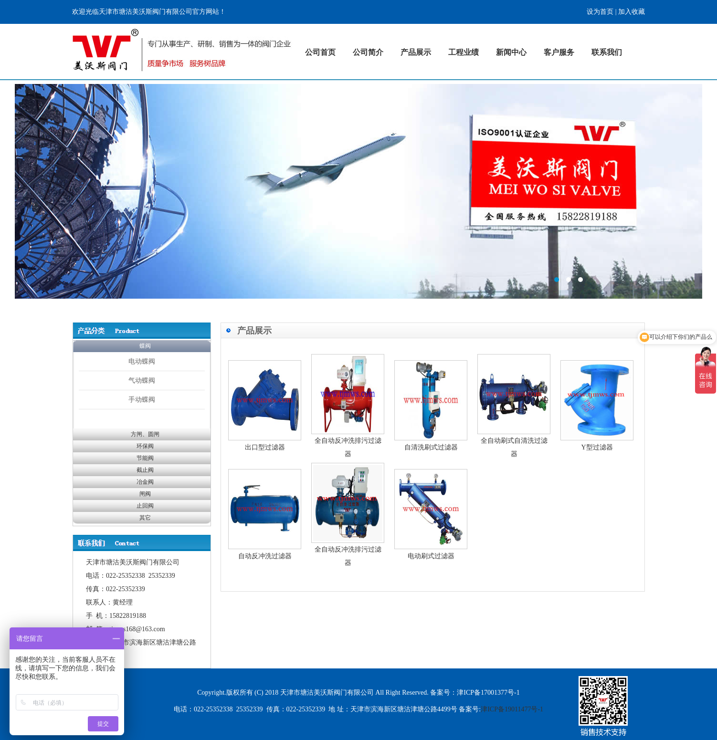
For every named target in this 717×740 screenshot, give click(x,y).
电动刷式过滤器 (431, 556)
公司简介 (368, 52)
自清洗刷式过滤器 (431, 447)
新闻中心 (511, 52)
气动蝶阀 (141, 380)
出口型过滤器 (265, 447)
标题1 (358, 191)
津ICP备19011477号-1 (512, 709)
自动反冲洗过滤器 (265, 556)
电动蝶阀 (141, 361)
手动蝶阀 (141, 399)
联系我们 (606, 52)
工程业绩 (463, 52)
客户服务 (559, 52)
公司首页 (320, 52)
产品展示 (416, 52)
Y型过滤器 (596, 447)
